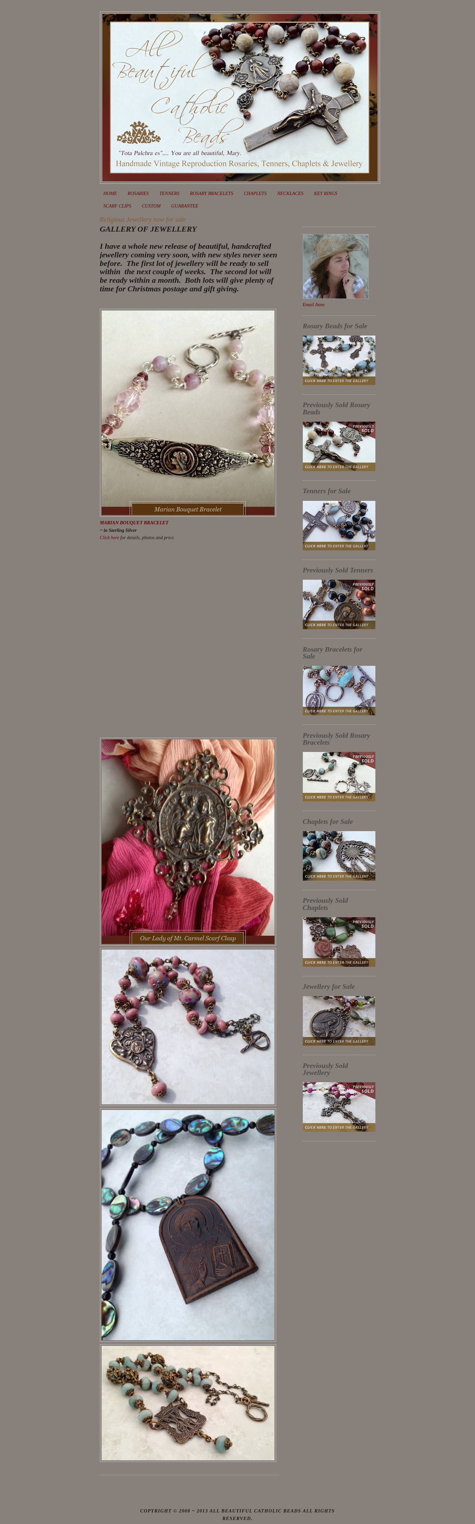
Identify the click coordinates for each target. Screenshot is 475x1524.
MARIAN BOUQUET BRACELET (134, 522)
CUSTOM (151, 206)
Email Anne (314, 304)
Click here (109, 537)
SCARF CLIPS (117, 206)
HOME (110, 193)
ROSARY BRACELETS (211, 193)
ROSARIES (138, 193)
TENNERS (169, 193)
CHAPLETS (255, 193)
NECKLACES (290, 193)
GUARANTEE (184, 206)
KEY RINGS (325, 193)
